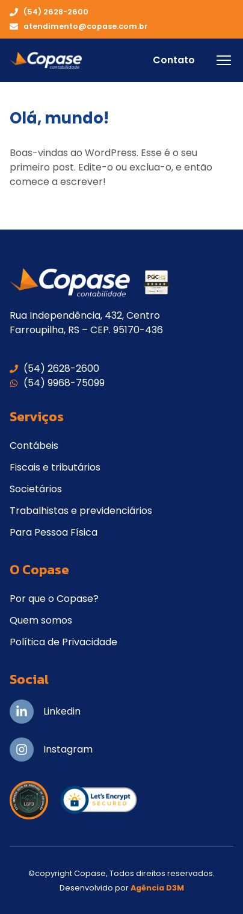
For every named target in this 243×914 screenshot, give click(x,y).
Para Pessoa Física (53, 532)
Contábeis (34, 445)
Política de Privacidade (63, 642)
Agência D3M (157, 888)
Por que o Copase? (54, 599)
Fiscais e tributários (55, 467)
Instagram (68, 749)
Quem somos (41, 620)
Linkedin (62, 711)
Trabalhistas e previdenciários (81, 511)
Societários (36, 489)
